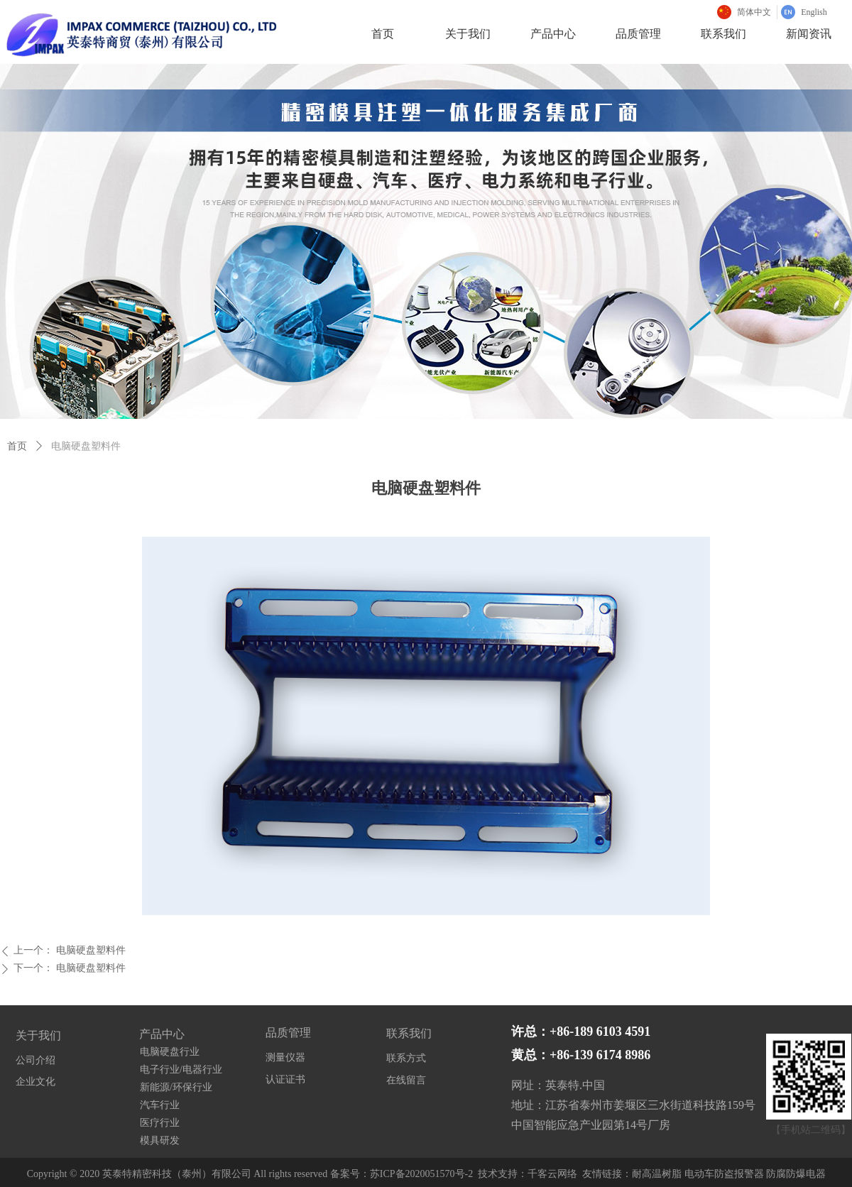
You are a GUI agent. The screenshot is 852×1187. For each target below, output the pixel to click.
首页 (17, 446)
